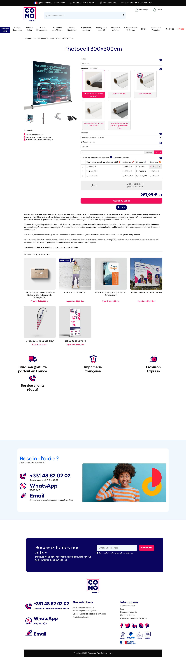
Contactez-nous (82, 3)
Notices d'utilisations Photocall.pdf (38, 140)
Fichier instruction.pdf (33, 135)
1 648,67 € (92, 171)
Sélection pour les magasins (85, 611)
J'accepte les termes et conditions (115, 553)
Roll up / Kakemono (17, 29)
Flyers (143, 29)
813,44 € (154, 176)
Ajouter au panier (121, 200)
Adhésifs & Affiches (115, 29)
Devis (121, 207)
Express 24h (5, 30)
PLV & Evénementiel (42, 29)
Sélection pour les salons (83, 607)
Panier (157, 10)
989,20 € (127, 171)
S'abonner (146, 547)
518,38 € (127, 167)
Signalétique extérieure (86, 29)
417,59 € (141, 167)
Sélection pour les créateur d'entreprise (89, 614)
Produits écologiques (82, 617)
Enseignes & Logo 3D (101, 29)
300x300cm (86, 63)
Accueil (28, 38)
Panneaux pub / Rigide (57, 29)
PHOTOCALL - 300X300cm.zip (37, 137)
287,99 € (155, 167)
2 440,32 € (92, 176)
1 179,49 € (141, 176)
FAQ (122, 609)
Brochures (169, 29)
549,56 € (154, 171)
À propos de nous (127, 606)
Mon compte (142, 10)
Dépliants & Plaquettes (156, 29)
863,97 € (91, 167)
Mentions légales (127, 615)
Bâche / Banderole (71, 29)
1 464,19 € (128, 176)
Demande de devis (108, 3)
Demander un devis (128, 612)
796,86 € (141, 171)
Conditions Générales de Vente (133, 618)
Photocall (50, 38)
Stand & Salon (29, 29)
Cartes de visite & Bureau (130, 29)
